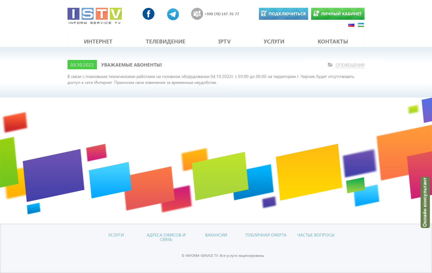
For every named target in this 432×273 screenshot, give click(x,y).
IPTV (224, 41)
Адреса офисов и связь (166, 237)
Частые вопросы (315, 235)
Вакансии (216, 235)
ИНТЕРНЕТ (98, 41)
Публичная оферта (265, 235)
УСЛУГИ (274, 41)
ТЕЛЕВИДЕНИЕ (165, 41)
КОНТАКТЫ (333, 41)
